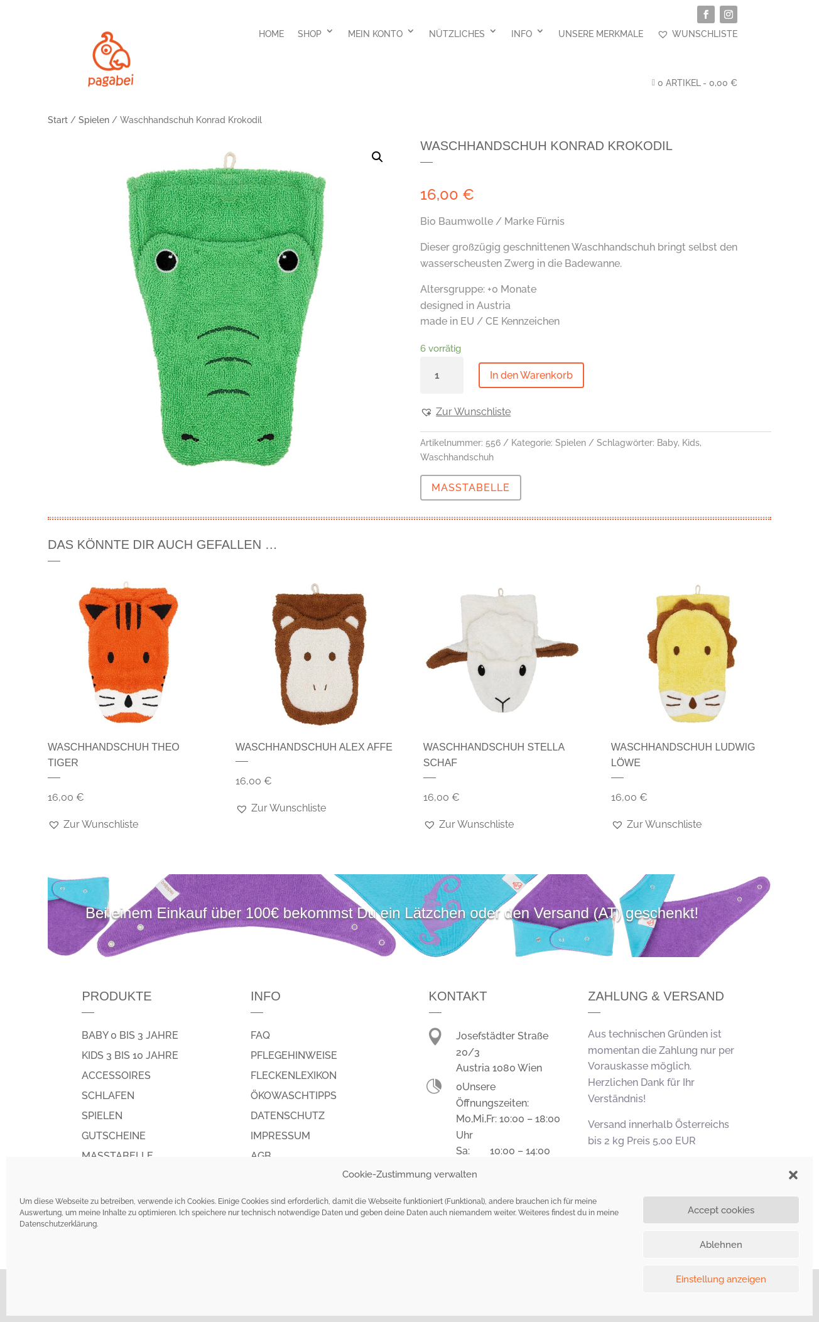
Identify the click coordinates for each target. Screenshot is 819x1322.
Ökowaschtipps (294, 1096)
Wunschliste (697, 34)
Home (271, 34)
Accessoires (116, 1075)
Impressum (280, 1136)
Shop (310, 34)
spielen (102, 1116)
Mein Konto (375, 34)
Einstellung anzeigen (721, 1279)
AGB (261, 1156)
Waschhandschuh (457, 457)
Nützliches (457, 34)
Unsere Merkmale (600, 34)
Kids (691, 443)
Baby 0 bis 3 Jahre (130, 1035)
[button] (793, 1175)
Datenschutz (288, 1116)
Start (58, 120)
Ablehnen (721, 1244)
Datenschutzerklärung (58, 1224)
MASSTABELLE (470, 488)
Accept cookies (721, 1210)
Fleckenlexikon (294, 1075)
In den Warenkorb (531, 375)
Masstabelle (117, 1156)
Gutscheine (114, 1136)
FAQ (260, 1035)
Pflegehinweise (294, 1055)
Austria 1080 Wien (499, 1068)
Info (521, 34)
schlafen (108, 1096)
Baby (667, 443)
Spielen (94, 120)
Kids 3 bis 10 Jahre (130, 1055)
